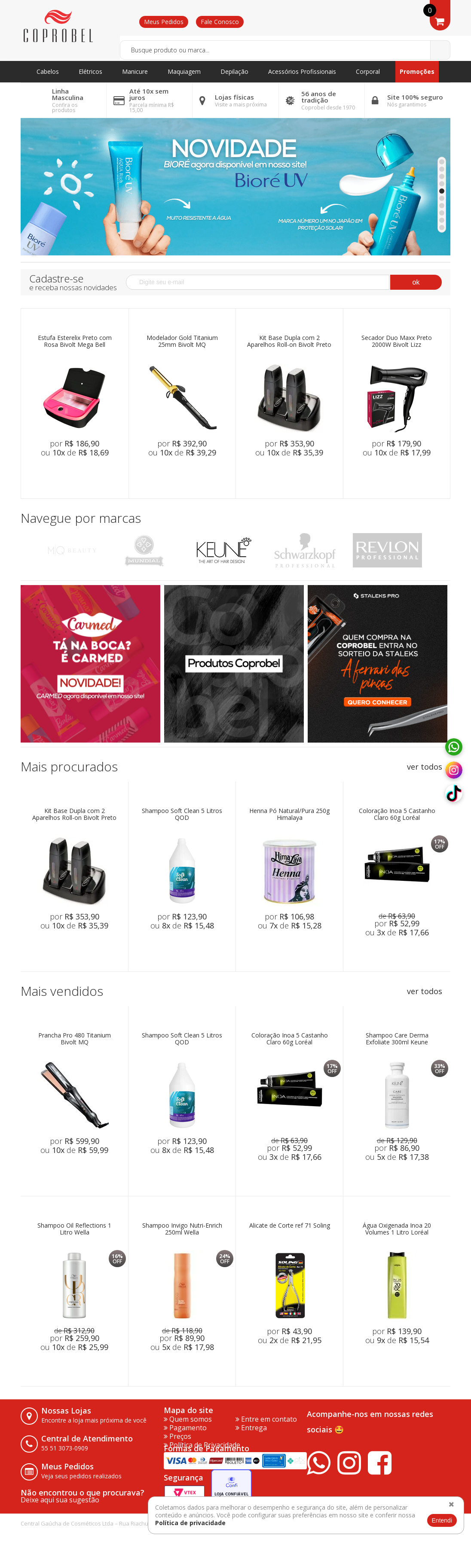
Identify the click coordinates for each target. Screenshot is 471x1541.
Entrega (251, 1427)
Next (440, 550)
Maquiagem (184, 71)
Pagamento (185, 1427)
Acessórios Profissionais (302, 71)
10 (441, 227)
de (397, 916)
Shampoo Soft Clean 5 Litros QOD (182, 814)
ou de (75, 452)
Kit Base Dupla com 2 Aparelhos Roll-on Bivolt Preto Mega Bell (289, 341)
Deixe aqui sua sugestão (60, 1500)
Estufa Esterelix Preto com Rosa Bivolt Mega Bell (75, 341)
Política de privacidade (190, 1523)
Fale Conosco (220, 22)
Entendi (442, 1520)
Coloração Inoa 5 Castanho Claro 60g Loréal (397, 814)
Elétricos (90, 71)
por (74, 443)
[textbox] (285, 50)
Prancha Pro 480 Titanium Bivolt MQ (74, 1039)
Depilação (234, 71)
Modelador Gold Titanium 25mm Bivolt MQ (182, 341)
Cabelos (48, 71)
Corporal (368, 71)
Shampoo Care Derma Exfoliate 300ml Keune (397, 1039)
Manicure (135, 71)
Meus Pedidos (164, 22)
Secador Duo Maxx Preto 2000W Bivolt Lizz (396, 341)
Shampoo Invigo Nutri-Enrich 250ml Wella (182, 1229)
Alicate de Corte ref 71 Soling (289, 1225)
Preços (177, 1436)
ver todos (424, 766)
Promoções (417, 71)
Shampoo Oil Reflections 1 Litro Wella (74, 1229)
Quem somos (188, 1419)
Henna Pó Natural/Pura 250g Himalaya (289, 814)
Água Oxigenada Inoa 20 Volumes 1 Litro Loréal (397, 1229)
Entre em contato (266, 1419)
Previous (30, 550)
